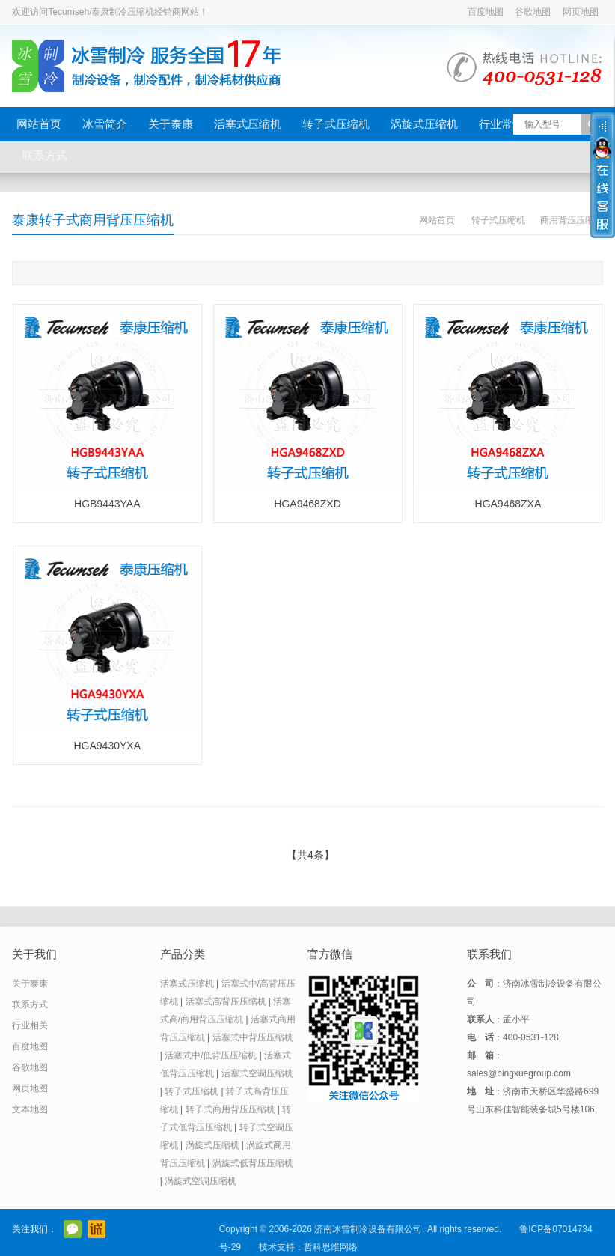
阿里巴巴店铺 (96, 1229)
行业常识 (501, 124)
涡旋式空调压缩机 (200, 1181)
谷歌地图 (533, 12)
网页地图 (581, 12)
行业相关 (30, 1025)
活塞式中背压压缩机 (252, 1037)
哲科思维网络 (331, 1247)
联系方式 (44, 155)
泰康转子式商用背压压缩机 (93, 220)
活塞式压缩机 (247, 124)
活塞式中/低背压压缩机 (211, 1055)
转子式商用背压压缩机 (230, 1109)
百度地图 (486, 12)
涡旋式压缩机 (424, 124)
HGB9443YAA (107, 504)
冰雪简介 (104, 124)
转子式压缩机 (336, 124)
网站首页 (38, 124)
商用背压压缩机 (571, 220)
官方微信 (73, 1229)
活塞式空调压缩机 (257, 1073)
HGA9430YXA (107, 746)
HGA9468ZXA (508, 504)
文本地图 (30, 1109)
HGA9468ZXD (307, 504)
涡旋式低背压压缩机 (252, 1163)
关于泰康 (170, 124)
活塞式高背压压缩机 (226, 1001)
